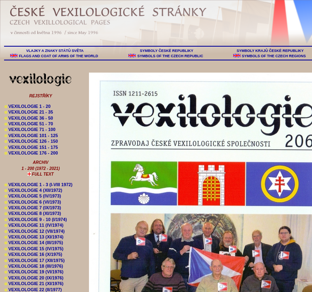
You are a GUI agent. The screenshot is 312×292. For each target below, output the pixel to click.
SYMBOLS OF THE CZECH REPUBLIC (170, 56)
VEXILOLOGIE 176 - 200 (31, 152)
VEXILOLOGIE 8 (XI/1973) (32, 213)
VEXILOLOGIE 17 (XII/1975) (34, 260)
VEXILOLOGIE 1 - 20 (27, 106)
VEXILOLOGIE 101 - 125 (31, 135)
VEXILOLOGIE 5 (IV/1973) (32, 195)
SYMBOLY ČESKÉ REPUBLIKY (166, 51)
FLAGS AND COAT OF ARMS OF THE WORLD (58, 56)
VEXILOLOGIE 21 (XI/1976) (33, 283)
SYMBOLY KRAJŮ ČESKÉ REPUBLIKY (270, 51)
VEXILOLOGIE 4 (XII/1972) (33, 190)
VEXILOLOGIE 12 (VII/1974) (34, 231)
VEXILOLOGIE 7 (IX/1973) (32, 207)
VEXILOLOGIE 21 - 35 (28, 112)
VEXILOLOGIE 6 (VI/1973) (32, 202)
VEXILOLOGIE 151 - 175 (31, 147)
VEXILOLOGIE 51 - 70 (28, 123)
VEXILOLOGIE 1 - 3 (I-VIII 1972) (38, 184)
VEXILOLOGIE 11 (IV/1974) (33, 225)
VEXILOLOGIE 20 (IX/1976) (33, 277)
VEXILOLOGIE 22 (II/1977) (33, 289)
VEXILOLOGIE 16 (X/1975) (33, 254)
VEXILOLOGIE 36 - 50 (28, 118)
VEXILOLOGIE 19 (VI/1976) (33, 271)
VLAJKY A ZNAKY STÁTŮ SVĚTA (54, 51)
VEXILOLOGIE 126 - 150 (31, 141)
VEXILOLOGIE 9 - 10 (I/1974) (35, 219)
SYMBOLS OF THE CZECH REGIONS (274, 56)
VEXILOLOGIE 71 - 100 (29, 129)
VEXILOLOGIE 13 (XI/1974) (33, 236)
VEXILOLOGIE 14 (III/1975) (33, 242)
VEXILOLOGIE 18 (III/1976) (33, 266)
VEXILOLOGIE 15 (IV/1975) (33, 248)
